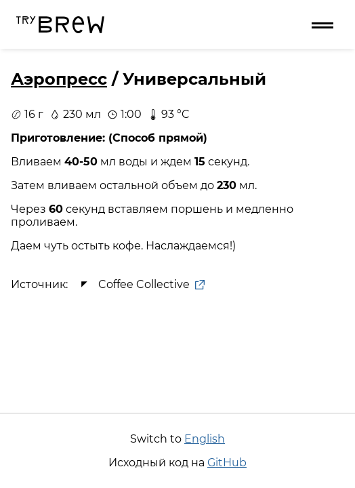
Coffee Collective (140, 284)
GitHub (227, 462)
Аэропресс (59, 79)
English (204, 438)
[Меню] (322, 24)
